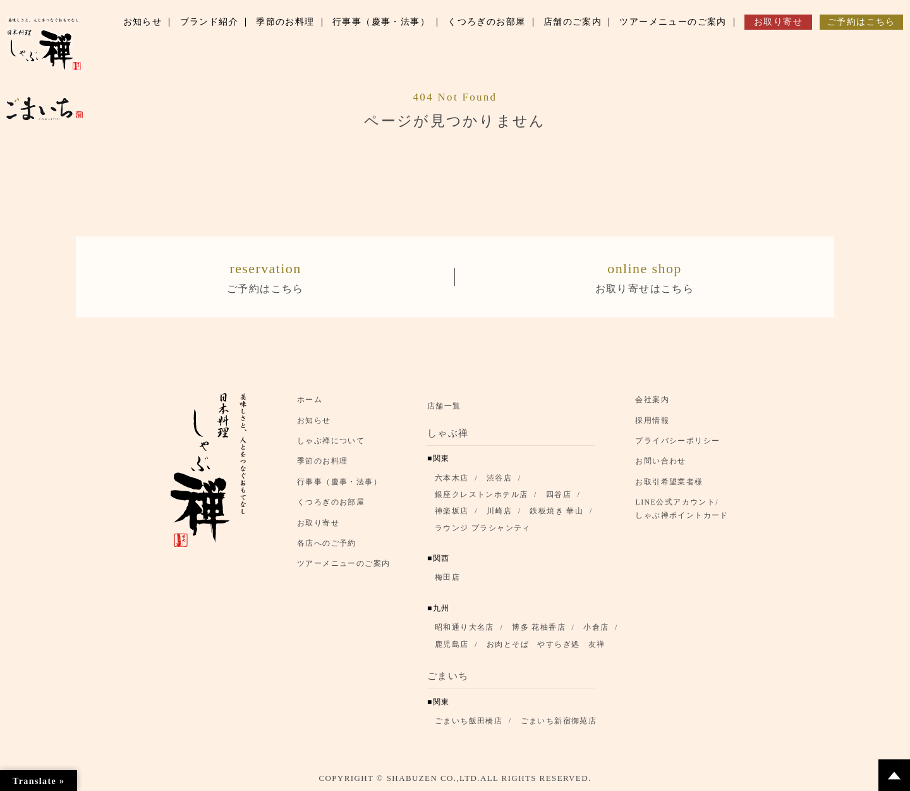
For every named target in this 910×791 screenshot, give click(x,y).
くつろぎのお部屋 (331, 502)
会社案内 (652, 399)
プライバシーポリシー (677, 440)
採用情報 (652, 420)
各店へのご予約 (326, 543)
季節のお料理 (322, 461)
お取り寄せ (318, 522)
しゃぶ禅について (331, 440)
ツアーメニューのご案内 (343, 563)
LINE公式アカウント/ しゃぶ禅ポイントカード (685, 508)
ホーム (309, 399)
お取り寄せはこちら (644, 275)
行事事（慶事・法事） (339, 481)
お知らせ (314, 420)
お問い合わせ (660, 461)
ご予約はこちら (265, 275)
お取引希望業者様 (669, 481)
